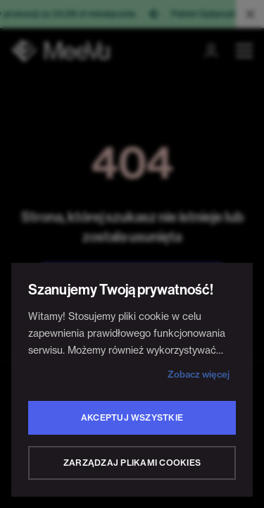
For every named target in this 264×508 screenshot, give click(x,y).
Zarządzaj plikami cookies (132, 462)
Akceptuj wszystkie (132, 417)
